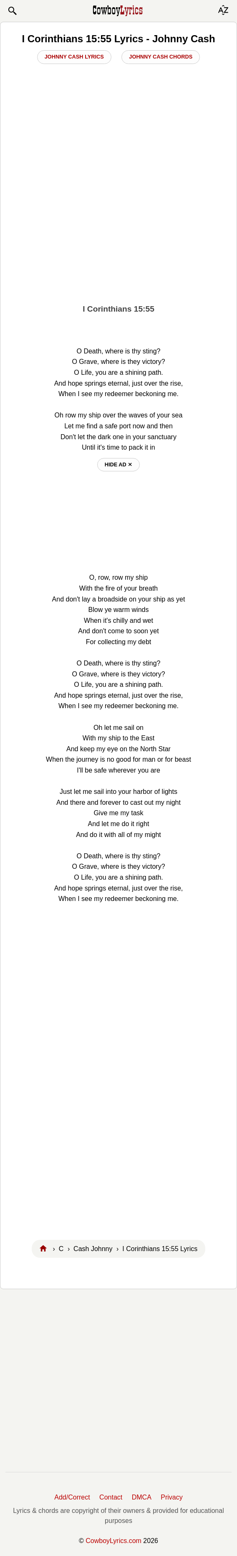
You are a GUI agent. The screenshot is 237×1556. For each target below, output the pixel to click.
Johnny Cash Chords (160, 57)
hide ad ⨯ (119, 464)
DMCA (141, 1497)
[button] (12, 10)
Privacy (171, 1497)
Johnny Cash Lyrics (74, 57)
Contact (110, 1497)
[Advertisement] (118, 234)
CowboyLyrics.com (113, 1540)
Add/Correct (72, 1497)
